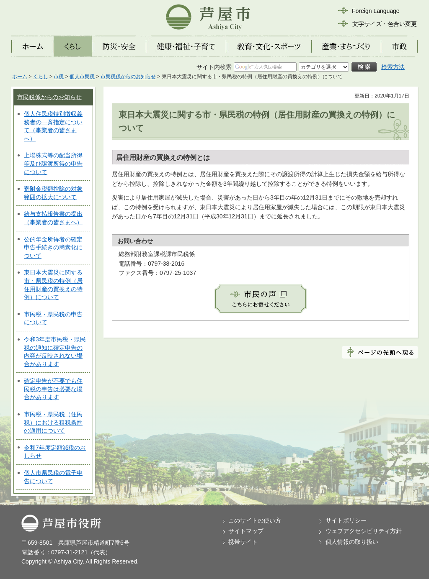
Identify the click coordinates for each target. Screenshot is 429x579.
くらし (40, 76)
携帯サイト (243, 541)
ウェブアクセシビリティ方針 (364, 531)
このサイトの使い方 (254, 520)
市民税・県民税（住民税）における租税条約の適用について (53, 422)
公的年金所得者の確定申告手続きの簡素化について (53, 247)
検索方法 (393, 67)
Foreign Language (376, 11)
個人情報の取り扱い (352, 541)
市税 (59, 76)
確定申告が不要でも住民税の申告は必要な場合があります (53, 388)
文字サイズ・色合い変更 (384, 23)
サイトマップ (246, 531)
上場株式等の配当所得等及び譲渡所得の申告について (53, 163)
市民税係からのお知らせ (128, 76)
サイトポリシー (346, 520)
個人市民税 (82, 76)
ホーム (19, 76)
